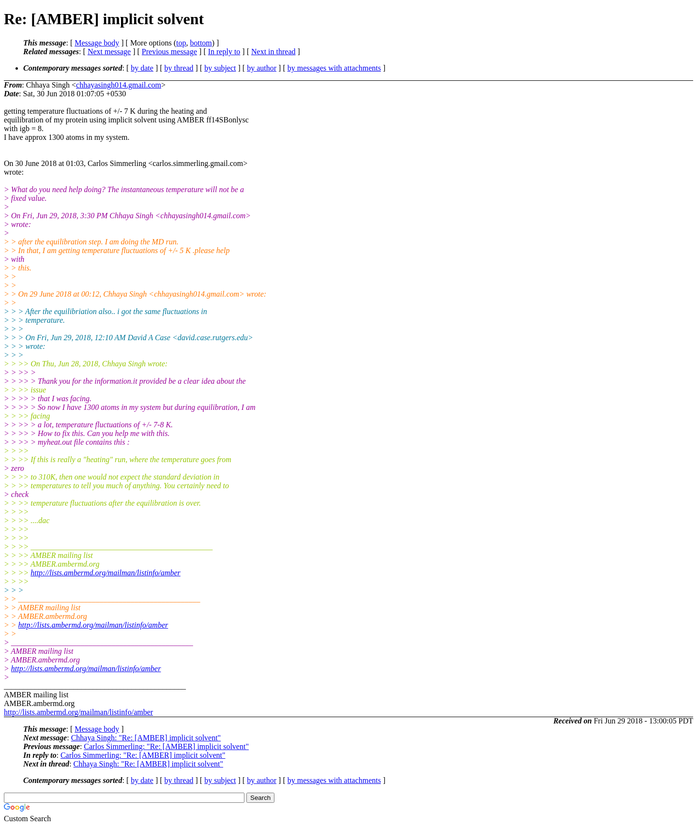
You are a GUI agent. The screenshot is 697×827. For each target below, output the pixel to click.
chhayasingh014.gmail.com (118, 85)
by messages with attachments (334, 68)
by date (142, 68)
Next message (109, 51)
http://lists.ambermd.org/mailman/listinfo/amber (105, 573)
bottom (201, 43)
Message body (97, 43)
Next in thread (273, 51)
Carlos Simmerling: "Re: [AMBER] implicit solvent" (166, 746)
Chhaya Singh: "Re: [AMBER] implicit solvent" (146, 738)
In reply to (224, 51)
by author (261, 68)
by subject (220, 68)
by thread (179, 68)
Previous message (169, 51)
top (181, 43)
